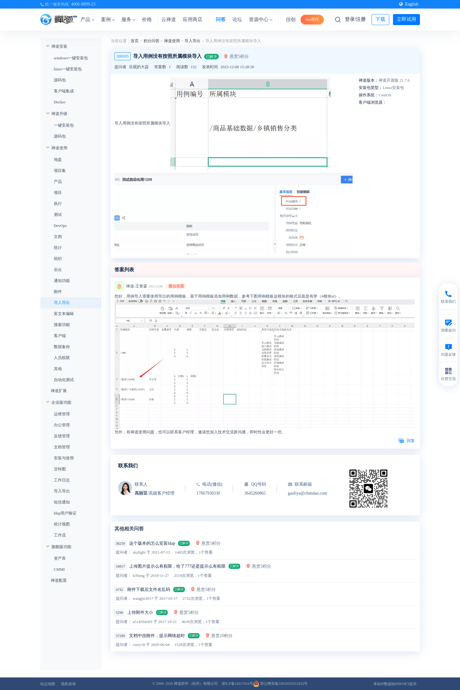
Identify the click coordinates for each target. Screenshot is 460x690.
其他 (58, 368)
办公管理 (62, 425)
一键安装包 (64, 125)
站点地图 (47, 684)
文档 (58, 236)
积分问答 (151, 41)
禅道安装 (59, 46)
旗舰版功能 (61, 546)
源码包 (60, 80)
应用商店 (192, 19)
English (408, 4)
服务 (128, 19)
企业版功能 (61, 402)
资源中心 (260, 19)
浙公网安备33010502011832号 (280, 683)
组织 (58, 258)
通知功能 (62, 280)
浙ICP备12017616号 (237, 683)
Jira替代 (312, 19)
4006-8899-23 (83, 4)
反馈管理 (62, 436)
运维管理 (62, 414)
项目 (58, 192)
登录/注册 (355, 19)
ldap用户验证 (65, 513)
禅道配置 (59, 580)
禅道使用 (59, 148)
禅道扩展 (59, 390)
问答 (221, 19)
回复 (406, 440)
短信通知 (62, 502)
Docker (59, 102)
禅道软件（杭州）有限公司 (196, 683)
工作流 (60, 535)
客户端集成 (64, 91)
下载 (380, 19)
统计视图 (62, 524)
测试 (58, 214)
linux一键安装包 (68, 69)
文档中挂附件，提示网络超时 (157, 635)
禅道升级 (59, 113)
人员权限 (62, 357)
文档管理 (62, 447)
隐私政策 (68, 684)
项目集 (60, 170)
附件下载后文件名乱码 (148, 589)
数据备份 (62, 346)
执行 (58, 203)
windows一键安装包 (71, 58)
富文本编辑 (64, 313)
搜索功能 (62, 324)
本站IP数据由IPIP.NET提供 (395, 684)
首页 (135, 41)
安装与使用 (64, 458)
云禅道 (168, 19)
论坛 (237, 19)
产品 (87, 19)
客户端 (60, 335)
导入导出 (62, 302)
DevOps (60, 225)
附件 (58, 291)
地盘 (58, 159)
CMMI (59, 569)
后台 (58, 269)
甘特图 (60, 469)
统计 (58, 247)
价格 (147, 19)
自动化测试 (64, 379)
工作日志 (62, 480)
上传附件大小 (140, 612)
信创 (291, 19)
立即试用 (406, 19)
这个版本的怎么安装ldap (152, 543)
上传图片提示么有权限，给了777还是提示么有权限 (177, 566)
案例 (108, 19)
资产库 (60, 558)
